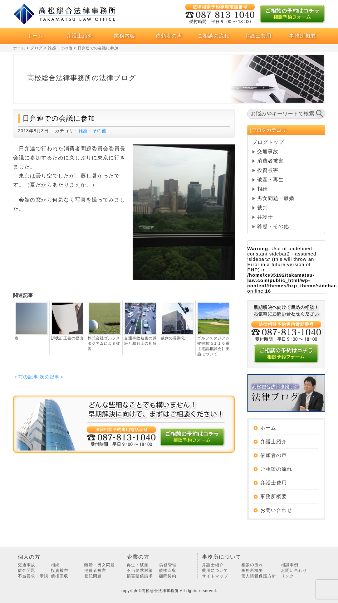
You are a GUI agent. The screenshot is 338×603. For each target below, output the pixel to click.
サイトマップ (215, 576)
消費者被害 (270, 160)
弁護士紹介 (79, 35)
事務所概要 (302, 35)
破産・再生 (270, 179)
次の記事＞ (52, 376)
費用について (215, 570)
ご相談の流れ (213, 35)
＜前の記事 (25, 376)
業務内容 (124, 35)
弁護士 (265, 217)
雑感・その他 (92, 130)
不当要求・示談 (33, 576)
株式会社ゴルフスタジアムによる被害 (104, 343)
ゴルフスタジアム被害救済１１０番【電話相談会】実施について (213, 346)
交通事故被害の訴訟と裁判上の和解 (140, 341)
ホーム (35, 35)
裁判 (262, 207)
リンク (287, 576)
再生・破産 (138, 564)
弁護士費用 (258, 35)
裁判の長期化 (173, 338)
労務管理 (168, 564)
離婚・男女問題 (99, 564)
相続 (262, 189)
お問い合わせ (276, 510)
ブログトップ (268, 142)
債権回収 (59, 576)
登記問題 (93, 576)
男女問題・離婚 (275, 198)
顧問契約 (167, 576)
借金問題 (26, 570)
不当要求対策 (140, 570)
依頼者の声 (169, 35)
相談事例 (289, 564)
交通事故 (267, 151)
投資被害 (267, 170)
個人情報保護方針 (258, 576)
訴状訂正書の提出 (67, 338)
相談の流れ (252, 564)
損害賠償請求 (140, 576)
